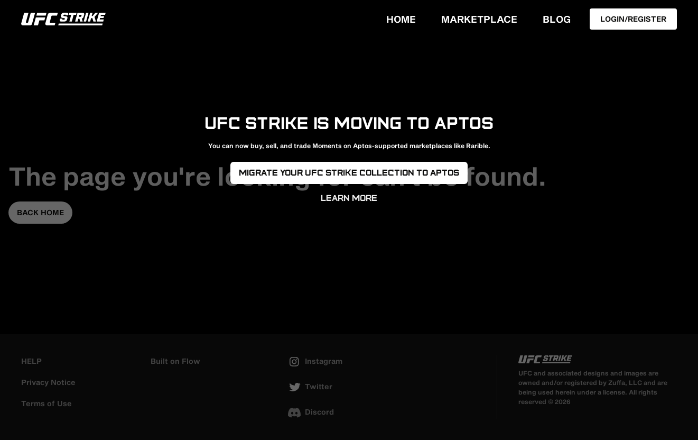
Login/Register (633, 18)
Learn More (349, 198)
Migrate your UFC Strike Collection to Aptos (349, 173)
